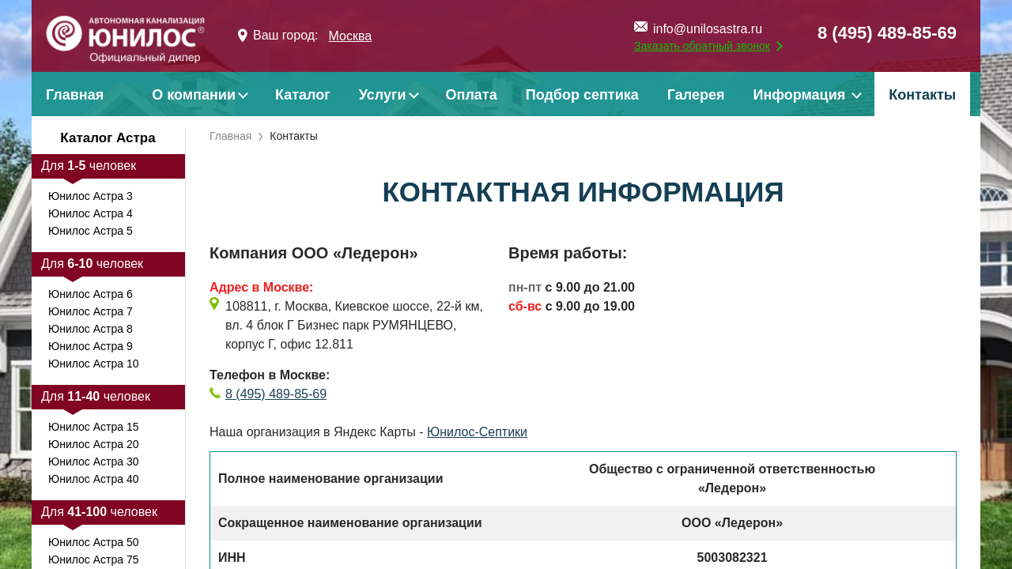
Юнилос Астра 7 (90, 311)
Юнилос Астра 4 (90, 213)
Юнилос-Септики (477, 432)
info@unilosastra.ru (707, 29)
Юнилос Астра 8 (90, 328)
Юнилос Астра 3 (90, 196)
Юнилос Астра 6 (90, 294)
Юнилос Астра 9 (90, 346)
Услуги (382, 95)
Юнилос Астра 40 (93, 479)
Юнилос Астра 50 (93, 542)
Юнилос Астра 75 (93, 559)
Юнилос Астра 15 (93, 426)
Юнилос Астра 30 (93, 461)
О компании (194, 95)
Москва (350, 36)
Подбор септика (582, 95)
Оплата (471, 95)
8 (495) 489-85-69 (887, 33)
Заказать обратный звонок (702, 46)
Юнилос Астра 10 (93, 363)
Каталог (302, 95)
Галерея (696, 95)
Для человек (88, 165)
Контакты (922, 95)
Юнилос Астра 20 (93, 444)
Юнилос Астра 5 (90, 230)
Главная (75, 95)
